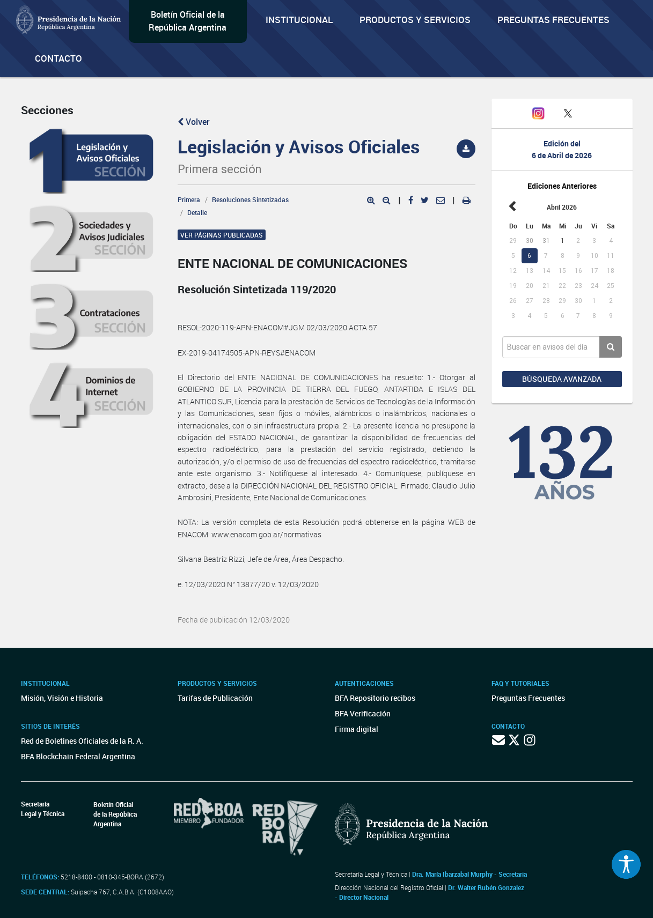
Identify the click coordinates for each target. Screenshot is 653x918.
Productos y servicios (415, 19)
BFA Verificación (363, 713)
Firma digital (356, 729)
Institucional (299, 19)
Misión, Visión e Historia (62, 698)
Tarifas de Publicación (215, 698)
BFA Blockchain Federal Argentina (78, 756)
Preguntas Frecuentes (553, 19)
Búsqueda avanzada (561, 379)
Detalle (197, 212)
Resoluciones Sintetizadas (250, 199)
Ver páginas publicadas (221, 235)
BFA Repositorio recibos (375, 698)
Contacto (58, 58)
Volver (194, 122)
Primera (189, 199)
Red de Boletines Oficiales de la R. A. (82, 741)
